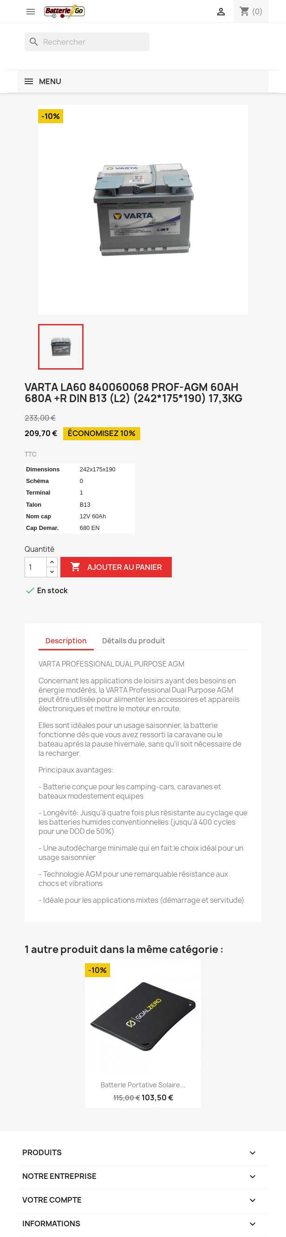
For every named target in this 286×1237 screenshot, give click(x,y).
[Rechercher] (87, 42)
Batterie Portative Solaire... (143, 1084)
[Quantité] (36, 567)
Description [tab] (66, 641)
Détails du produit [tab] (133, 641)
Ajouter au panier (116, 567)
